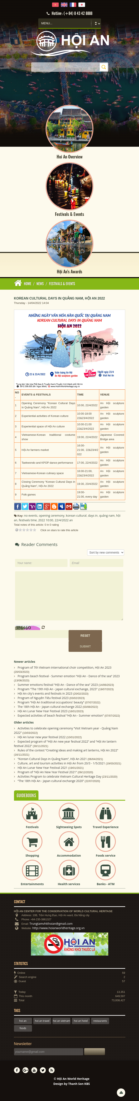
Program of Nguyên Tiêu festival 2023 (43, 698)
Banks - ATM (106, 884)
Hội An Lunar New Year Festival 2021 (43, 768)
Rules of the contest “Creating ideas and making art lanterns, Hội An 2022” (68, 750)
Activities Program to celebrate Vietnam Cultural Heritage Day (59, 776)
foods (23, 1028)
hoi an (23, 1021)
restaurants (100, 1021)
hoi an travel (42, 1021)
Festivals (32, 827)
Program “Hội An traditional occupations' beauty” (51, 702)
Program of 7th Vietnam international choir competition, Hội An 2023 (64, 667)
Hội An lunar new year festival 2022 (42, 737)
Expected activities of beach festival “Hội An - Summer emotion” (61, 715)
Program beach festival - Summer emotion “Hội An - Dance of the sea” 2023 (69, 676)
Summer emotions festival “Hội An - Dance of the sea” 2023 (58, 685)
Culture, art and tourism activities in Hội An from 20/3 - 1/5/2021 (61, 763)
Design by (71, 1084)
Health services (69, 884)
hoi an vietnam (61, 1021)
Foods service (105, 855)
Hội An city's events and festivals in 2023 (45, 693)
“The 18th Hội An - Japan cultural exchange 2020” (51, 781)
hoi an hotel (81, 1021)
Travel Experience (106, 827)
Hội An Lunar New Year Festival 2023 (43, 711)
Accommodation (69, 855)
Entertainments (32, 884)
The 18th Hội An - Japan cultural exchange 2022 (50, 707)
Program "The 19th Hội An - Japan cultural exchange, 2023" (57, 689)
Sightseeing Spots (69, 827)
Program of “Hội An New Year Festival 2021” (47, 772)
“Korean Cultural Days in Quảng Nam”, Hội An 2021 (52, 759)
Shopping (32, 855)
